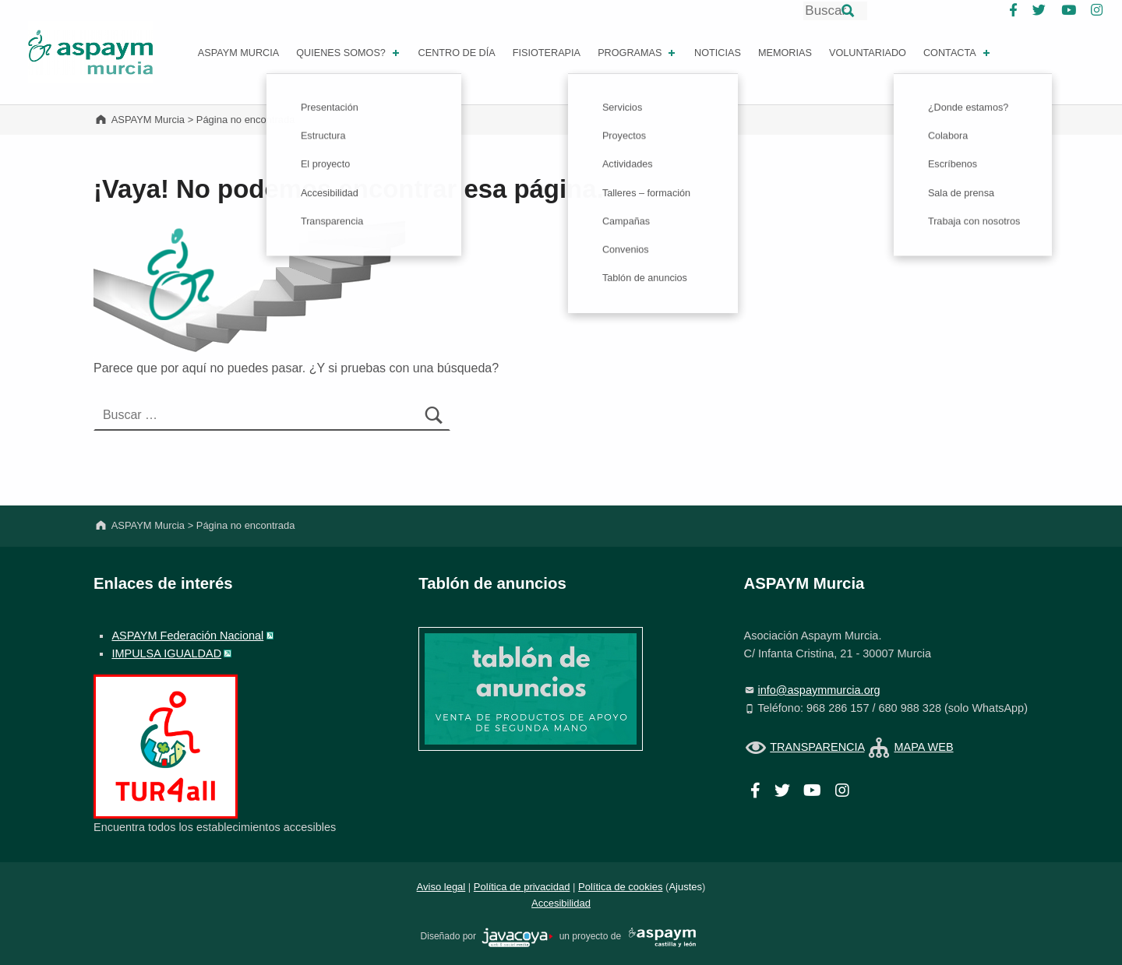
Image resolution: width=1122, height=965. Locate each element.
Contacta (958, 53)
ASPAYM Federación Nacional (187, 635)
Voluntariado (867, 53)
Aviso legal (441, 887)
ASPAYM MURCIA (238, 53)
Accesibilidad (561, 903)
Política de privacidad (522, 887)
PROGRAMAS (638, 53)
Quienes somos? (348, 53)
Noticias (717, 53)
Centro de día (457, 53)
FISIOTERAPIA (546, 53)
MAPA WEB (923, 747)
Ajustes (685, 887)
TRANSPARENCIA (817, 747)
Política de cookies (620, 887)
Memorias (785, 53)
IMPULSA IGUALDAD (166, 653)
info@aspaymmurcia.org (819, 690)
